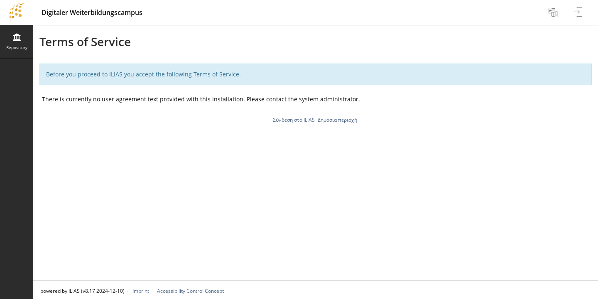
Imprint (140, 290)
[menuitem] (554, 12)
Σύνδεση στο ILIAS (294, 119)
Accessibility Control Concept (190, 290)
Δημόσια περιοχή (337, 119)
